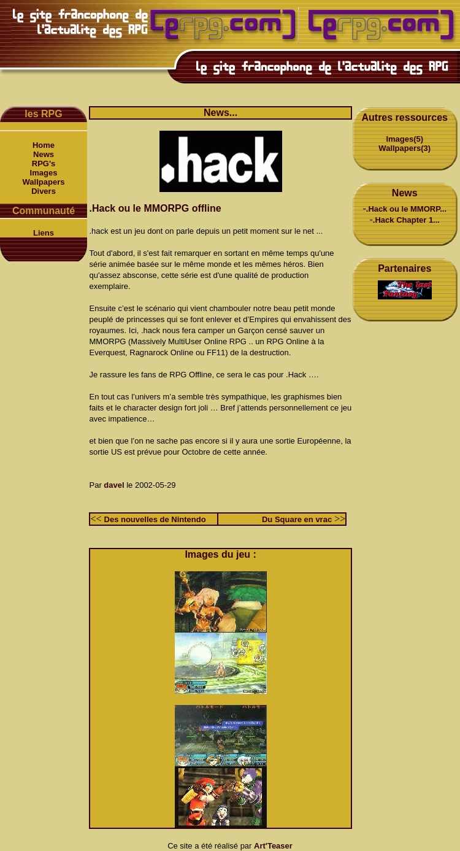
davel (114, 485)
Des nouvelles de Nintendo (155, 519)
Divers (43, 191)
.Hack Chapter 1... (406, 220)
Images (44, 172)
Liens (43, 232)
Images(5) (404, 139)
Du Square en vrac (297, 519)
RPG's (44, 163)
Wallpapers (44, 182)
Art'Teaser (273, 845)
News (43, 154)
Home (44, 145)
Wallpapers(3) (404, 148)
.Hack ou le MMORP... (406, 209)
